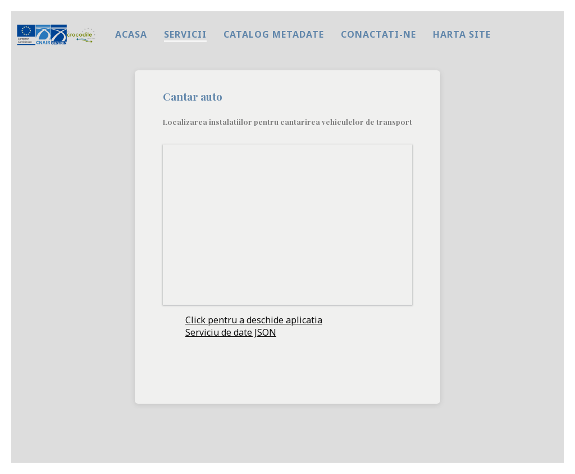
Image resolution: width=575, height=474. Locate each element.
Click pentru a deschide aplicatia (253, 320)
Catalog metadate (273, 34)
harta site (462, 34)
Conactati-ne (378, 34)
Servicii (185, 34)
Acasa (131, 34)
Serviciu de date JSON (230, 332)
